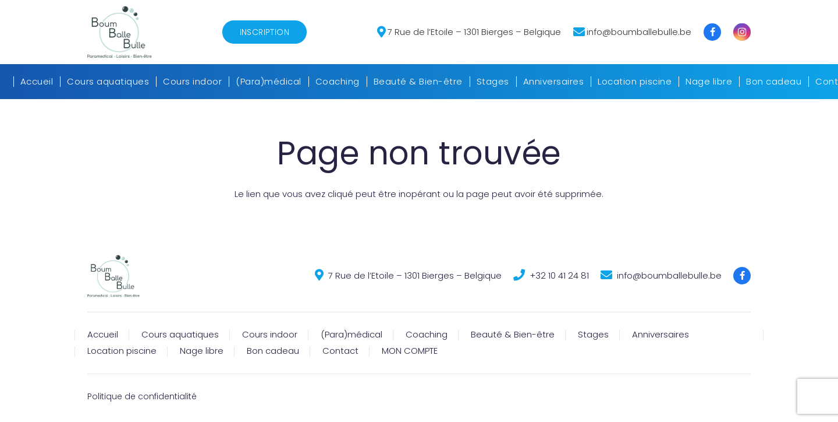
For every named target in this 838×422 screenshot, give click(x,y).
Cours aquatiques (180, 334)
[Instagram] (742, 32)
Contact (340, 350)
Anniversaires (660, 334)
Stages (593, 334)
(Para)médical (351, 334)
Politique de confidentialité (142, 396)
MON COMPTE (410, 350)
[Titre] (712, 32)
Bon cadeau (273, 350)
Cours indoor (269, 334)
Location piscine (122, 350)
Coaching (427, 334)
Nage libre (201, 350)
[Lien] (119, 32)
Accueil (102, 334)
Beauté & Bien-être (513, 334)
